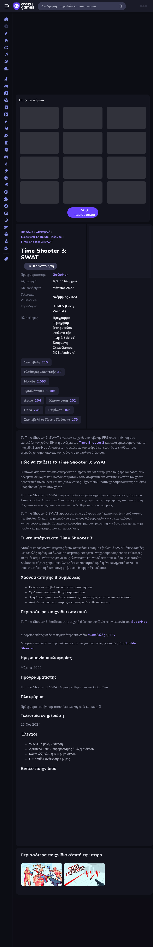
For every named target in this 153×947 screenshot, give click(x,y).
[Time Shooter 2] (41, 874)
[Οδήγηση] (6, 191)
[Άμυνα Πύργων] (6, 142)
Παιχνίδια (27, 232)
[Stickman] (6, 121)
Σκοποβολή (43, 232)
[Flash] (6, 93)
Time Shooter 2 (91, 442)
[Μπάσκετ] (6, 177)
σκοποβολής (96, 635)
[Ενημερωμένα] (6, 47)
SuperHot (139, 621)
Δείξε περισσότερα (83, 212)
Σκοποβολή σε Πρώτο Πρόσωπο (41, 237)
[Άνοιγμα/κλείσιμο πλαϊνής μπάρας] (7, 6)
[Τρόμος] (6, 234)
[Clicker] (6, 79)
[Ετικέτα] (6, 258)
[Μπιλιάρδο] (6, 184)
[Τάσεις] (6, 40)
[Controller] (6, 86)
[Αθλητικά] (6, 135)
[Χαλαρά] (6, 241)
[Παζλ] (6, 199)
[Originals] (6, 54)
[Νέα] (6, 33)
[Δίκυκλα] (6, 163)
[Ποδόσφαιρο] (6, 213)
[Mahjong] (6, 107)
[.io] (6, 100)
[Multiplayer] (6, 61)
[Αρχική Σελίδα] (6, 19)
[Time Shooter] (84, 874)
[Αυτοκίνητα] (6, 156)
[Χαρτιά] (6, 248)
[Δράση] (6, 170)
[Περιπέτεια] (6, 206)
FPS (111, 635)
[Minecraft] (6, 114)
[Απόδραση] (6, 149)
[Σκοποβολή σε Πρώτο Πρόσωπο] (6, 227)
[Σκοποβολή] (6, 220)
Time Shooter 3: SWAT (37, 242)
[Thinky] (6, 128)
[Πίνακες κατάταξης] (6, 68)
